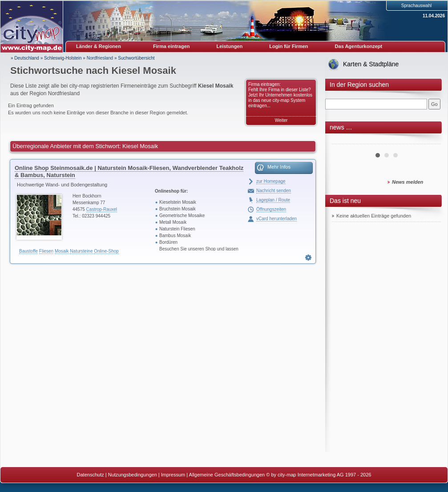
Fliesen (46, 251)
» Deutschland (25, 58)
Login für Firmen (288, 46)
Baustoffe (28, 251)
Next (429, 140)
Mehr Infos (279, 166)
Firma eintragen (171, 46)
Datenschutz (90, 474)
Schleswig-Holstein (62, 58)
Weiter (281, 120)
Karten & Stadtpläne (371, 64)
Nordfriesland (100, 58)
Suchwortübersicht (136, 58)
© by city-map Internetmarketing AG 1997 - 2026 (318, 474)
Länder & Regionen (98, 46)
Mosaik (62, 251)
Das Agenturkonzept (359, 46)
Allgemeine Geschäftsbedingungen (227, 474)
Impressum (173, 474)
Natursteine (81, 251)
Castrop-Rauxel (101, 209)
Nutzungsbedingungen (132, 474)
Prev (343, 140)
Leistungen (230, 46)
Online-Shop (106, 251)
